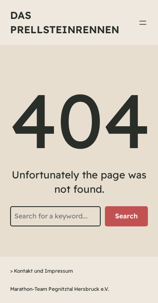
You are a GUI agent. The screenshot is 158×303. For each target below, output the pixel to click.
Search (126, 216)
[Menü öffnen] (143, 23)
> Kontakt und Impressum (41, 271)
